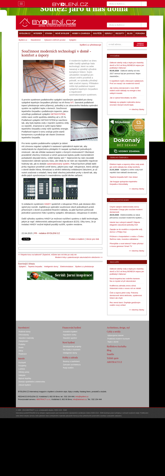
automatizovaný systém (58, 163)
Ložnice (22, 369)
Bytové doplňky (25, 378)
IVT (71, 102)
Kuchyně (22, 362)
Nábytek (22, 375)
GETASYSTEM (58, 114)
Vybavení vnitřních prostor (55, 40)
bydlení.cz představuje (90, 45)
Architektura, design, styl (118, 327)
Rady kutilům (68, 368)
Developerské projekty (72, 346)
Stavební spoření (70, 338)
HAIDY (47, 204)
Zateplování (23, 341)
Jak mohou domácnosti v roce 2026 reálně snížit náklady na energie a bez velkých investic (125, 90)
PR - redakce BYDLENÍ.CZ (47, 233)
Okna (21, 351)
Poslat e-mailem (76, 239)
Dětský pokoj (24, 372)
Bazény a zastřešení (71, 361)
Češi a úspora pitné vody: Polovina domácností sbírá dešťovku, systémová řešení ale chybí (126, 295)
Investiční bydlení (70, 332)
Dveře (21, 347)
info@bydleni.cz (81, 396)
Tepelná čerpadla (35, 266)
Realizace (23, 354)
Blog (109, 350)
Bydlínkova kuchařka (116, 346)
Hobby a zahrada (70, 357)
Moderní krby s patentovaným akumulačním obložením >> (79, 257)
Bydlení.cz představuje (84, 266)
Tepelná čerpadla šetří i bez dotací (124, 177)
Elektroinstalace (66, 266)
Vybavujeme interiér (115, 335)
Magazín (114, 262)
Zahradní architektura (72, 365)
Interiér (21, 358)
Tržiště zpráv (113, 358)
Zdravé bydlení (25, 385)
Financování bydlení (71, 327)
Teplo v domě (112, 342)
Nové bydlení (68, 342)
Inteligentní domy (51, 266)
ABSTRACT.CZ (114, 362)
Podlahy (22, 344)
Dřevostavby (24, 335)
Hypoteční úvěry (69, 335)
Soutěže (110, 354)
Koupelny (22, 366)
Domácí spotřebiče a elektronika (32, 382)
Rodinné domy (24, 332)
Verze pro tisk (92, 239)
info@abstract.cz (80, 399)
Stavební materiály (26, 338)
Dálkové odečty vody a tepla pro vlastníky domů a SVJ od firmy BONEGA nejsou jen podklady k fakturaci (127, 65)
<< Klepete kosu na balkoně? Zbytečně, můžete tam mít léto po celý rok (47, 255)
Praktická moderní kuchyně (118, 339)
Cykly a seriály (114, 331)
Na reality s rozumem (71, 350)
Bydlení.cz (23, 40)
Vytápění (22, 266)
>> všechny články (136, 109)
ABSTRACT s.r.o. (43, 399)
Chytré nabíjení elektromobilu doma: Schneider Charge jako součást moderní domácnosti (126, 209)
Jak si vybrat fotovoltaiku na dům (123, 98)
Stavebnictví (36, 40)
